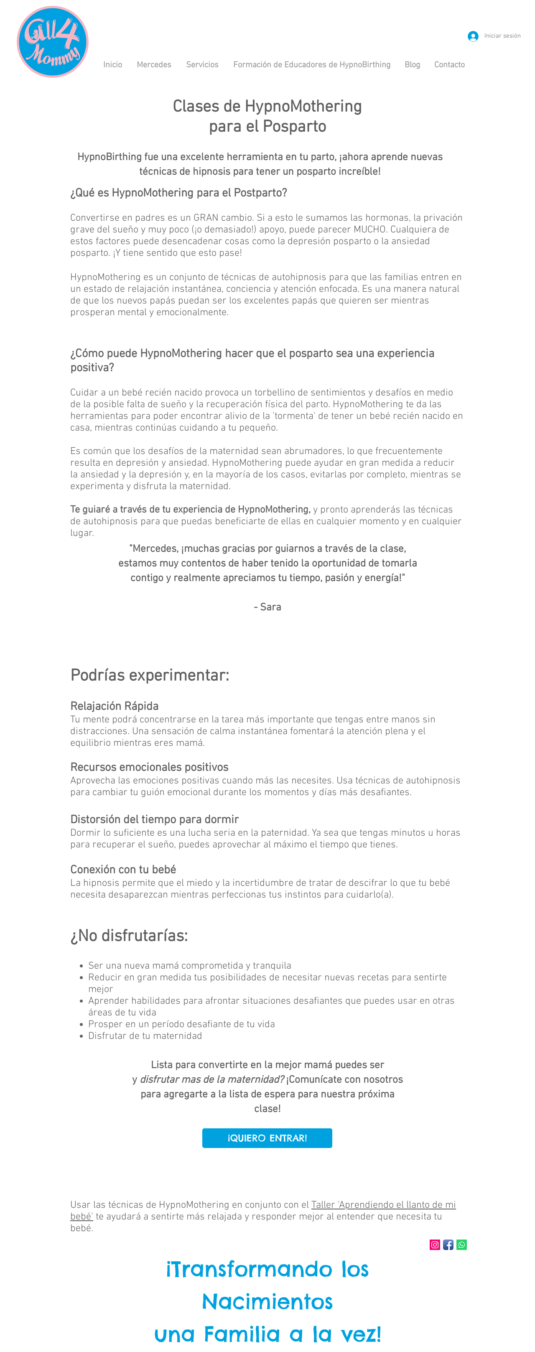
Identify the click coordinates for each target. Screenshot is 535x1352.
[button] (202, 65)
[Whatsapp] (461, 1245)
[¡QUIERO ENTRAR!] (267, 1138)
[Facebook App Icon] (448, 1245)
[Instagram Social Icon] (435, 1245)
